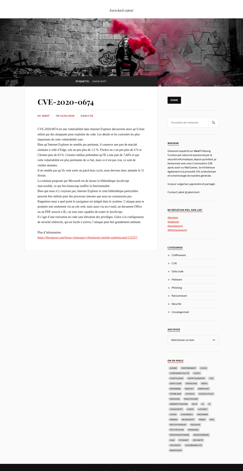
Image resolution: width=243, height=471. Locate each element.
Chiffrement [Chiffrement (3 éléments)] (188, 368)
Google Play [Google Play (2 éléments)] (206, 394)
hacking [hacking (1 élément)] (175, 399)
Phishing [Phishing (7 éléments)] (193, 430)
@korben (173, 217)
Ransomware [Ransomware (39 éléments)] (201, 435)
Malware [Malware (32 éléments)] (202, 414)
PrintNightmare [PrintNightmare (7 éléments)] (179, 435)
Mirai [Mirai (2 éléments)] (202, 419)
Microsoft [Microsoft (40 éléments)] (188, 419)
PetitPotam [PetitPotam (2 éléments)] (177, 430)
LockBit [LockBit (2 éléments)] (203, 409)
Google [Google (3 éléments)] (190, 394)
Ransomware (179, 295)
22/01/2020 (67, 115)
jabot (46, 115)
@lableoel (173, 221)
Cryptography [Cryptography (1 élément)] (196, 378)
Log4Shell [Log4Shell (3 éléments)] (187, 414)
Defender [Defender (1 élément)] (175, 389)
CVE (90, 115)
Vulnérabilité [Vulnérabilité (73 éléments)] (193, 445)
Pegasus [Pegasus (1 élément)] (195, 424)
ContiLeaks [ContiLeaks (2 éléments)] (176, 378)
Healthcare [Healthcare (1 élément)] (191, 399)
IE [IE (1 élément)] (209, 404)
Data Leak (177, 271)
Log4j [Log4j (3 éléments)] (173, 414)
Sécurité (176, 303)
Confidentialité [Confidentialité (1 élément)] (179, 373)
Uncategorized (180, 311)
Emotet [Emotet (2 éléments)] (189, 389)
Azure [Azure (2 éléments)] (173, 368)
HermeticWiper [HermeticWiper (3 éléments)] (179, 404)
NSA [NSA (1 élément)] (212, 419)
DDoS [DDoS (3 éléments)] (204, 383)
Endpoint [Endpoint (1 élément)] (203, 389)
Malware (177, 279)
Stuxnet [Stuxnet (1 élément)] (184, 440)
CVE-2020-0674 (66, 102)
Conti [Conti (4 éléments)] (197, 373)
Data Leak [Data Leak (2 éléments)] (176, 383)
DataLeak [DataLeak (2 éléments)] (191, 383)
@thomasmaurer (177, 229)
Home (174, 100)
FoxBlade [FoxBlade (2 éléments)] (175, 394)
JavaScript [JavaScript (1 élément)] (176, 409)
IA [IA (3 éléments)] (203, 404)
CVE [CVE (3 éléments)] (211, 378)
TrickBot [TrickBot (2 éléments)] (175, 445)
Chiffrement (179, 255)
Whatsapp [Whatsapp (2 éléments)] (176, 450)
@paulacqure (175, 225)
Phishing (177, 287)
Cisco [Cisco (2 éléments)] (203, 368)
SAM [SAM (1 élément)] (172, 440)
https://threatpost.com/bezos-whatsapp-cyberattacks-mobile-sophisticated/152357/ (88, 237)
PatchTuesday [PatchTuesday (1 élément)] (178, 424)
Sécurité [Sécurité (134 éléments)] (198, 440)
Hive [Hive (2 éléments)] (194, 404)
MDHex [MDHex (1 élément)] (174, 419)
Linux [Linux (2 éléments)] (190, 409)
